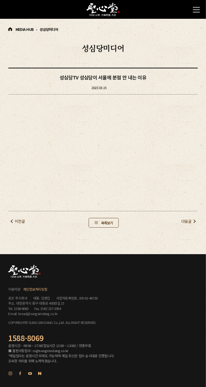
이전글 (20, 221)
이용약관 (14, 289)
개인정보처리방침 (35, 289)
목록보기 (107, 222)
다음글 (186, 221)
